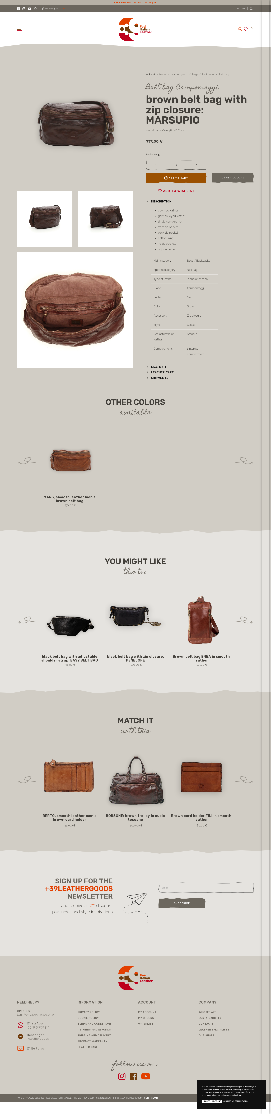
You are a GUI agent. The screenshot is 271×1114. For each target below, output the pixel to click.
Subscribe (182, 903)
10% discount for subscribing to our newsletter (135, 2)
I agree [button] (206, 1101)
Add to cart (176, 177)
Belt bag (224, 74)
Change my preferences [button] (235, 1101)
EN (243, 8)
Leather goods (179, 74)
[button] (159, 201)
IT (238, 8)
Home (162, 74)
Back (151, 74)
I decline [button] (216, 1101)
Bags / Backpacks (203, 74)
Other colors (233, 177)
